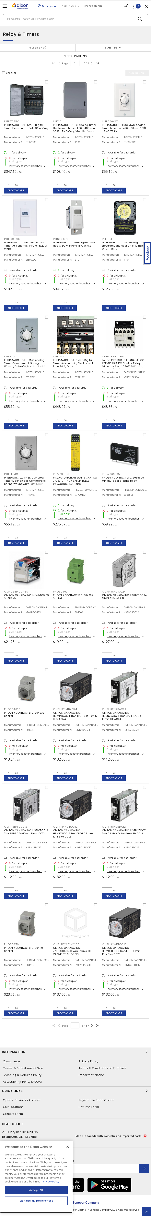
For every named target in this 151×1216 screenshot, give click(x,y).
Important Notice (91, 1075)
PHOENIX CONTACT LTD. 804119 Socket (23, 949)
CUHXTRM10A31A (113, 356)
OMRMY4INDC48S (16, 592)
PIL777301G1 (61, 474)
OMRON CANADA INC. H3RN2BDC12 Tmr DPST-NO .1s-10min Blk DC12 (124, 832)
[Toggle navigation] (5, 6)
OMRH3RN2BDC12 (114, 827)
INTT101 (57, 121)
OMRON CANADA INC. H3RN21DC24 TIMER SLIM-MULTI (124, 597)
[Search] (75, 18)
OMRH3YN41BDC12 (114, 944)
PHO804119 (11, 944)
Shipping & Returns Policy (22, 1075)
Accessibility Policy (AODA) (22, 1081)
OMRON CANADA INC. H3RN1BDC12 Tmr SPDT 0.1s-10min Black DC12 (26, 832)
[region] (36, 1177)
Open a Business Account (22, 1100)
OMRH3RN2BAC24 (114, 709)
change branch (93, 5)
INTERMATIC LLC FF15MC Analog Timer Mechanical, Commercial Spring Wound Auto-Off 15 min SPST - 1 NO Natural (25, 482)
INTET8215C (61, 356)
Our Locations (13, 1107)
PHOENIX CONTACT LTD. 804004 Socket (73, 597)
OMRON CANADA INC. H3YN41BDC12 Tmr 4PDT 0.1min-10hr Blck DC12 (122, 951)
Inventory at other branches (25, 166)
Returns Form (88, 1107)
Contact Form (13, 1114)
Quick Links (75, 1091)
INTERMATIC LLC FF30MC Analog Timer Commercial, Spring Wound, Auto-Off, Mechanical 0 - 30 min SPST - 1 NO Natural (25, 364)
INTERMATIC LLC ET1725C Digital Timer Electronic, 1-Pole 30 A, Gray (26, 126)
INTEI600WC (12, 239)
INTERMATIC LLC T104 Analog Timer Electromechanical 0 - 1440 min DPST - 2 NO (124, 245)
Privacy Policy (88, 1061)
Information (75, 1052)
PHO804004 (61, 592)
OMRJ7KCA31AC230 (66, 944)
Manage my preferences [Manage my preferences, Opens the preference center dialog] (36, 1200)
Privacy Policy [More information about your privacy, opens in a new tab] (51, 1181)
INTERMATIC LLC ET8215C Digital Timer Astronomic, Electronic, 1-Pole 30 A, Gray (73, 363)
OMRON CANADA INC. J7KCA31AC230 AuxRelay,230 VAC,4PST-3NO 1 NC (72, 951)
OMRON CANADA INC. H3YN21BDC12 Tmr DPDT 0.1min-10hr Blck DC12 (73, 833)
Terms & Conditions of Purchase (102, 1068)
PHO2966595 (111, 474)
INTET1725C (11, 121)
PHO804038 (12, 709)
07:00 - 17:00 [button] (68, 6)
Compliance (11, 1061)
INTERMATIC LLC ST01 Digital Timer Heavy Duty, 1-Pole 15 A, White (74, 244)
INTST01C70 (61, 239)
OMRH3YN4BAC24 (65, 709)
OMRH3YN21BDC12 (65, 827)
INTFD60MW (110, 121)
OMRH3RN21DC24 (114, 592)
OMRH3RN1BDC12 (15, 827)
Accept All (36, 1190)
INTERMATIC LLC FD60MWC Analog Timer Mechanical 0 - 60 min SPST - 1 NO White (124, 128)
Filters (38, 47)
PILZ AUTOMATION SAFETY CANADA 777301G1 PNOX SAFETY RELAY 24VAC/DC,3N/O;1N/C (75, 481)
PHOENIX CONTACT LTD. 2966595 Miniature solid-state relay (123, 479)
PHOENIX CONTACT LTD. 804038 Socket (24, 714)
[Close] (67, 1146)
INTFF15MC (11, 474)
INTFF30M (10, 356)
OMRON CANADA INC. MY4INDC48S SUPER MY (26, 597)
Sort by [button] (111, 47)
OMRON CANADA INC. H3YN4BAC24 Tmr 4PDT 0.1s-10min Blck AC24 (75, 716)
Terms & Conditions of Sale (23, 1068)
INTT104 (107, 239)
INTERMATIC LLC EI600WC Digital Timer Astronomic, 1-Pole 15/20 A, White (26, 245)
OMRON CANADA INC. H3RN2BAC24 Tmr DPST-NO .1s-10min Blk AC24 (122, 716)
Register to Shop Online (96, 1100)
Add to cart (16, 190)
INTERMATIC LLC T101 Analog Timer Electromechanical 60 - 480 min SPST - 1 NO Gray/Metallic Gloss (74, 128)
